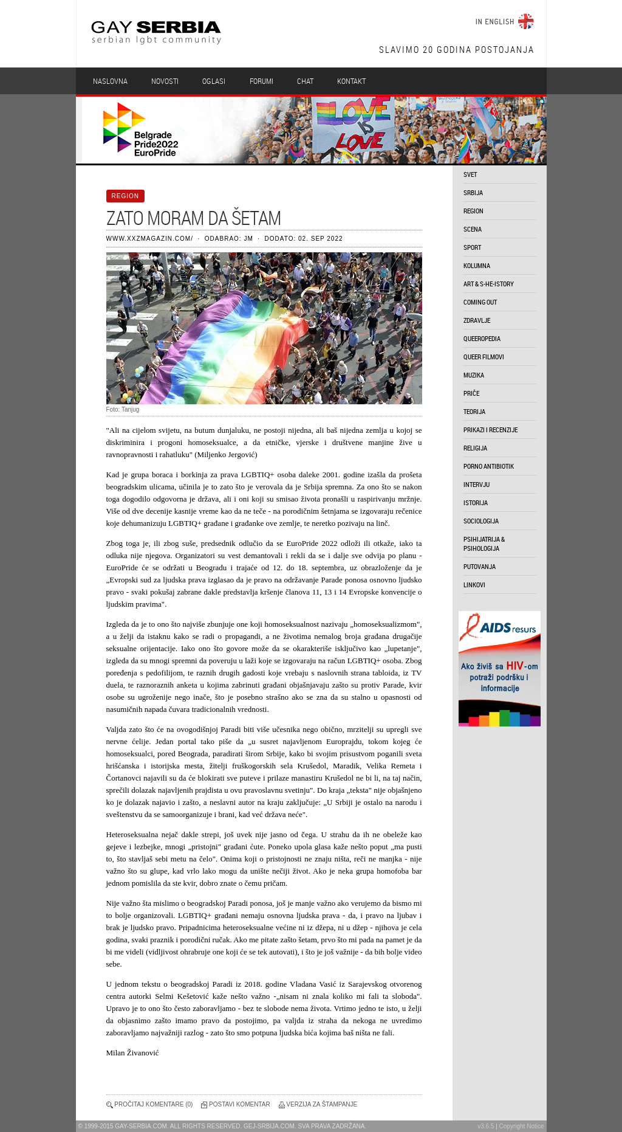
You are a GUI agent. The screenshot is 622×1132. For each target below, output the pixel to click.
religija (475, 447)
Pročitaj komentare (148, 1104)
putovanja (479, 566)
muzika (473, 374)
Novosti (165, 80)
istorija (475, 502)
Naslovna (110, 80)
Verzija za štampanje (321, 1104)
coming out (480, 301)
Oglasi (213, 80)
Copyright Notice (521, 1126)
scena (472, 228)
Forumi (261, 80)
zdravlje (476, 320)
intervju (476, 484)
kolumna (476, 265)
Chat (305, 80)
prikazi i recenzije (490, 429)
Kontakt (351, 80)
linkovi (474, 584)
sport (472, 247)
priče (471, 393)
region (473, 210)
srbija (473, 192)
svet (470, 174)
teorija (474, 411)
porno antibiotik (488, 466)
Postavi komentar (239, 1104)
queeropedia (482, 338)
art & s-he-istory (488, 283)
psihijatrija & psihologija (484, 543)
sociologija (481, 520)
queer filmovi (483, 356)
